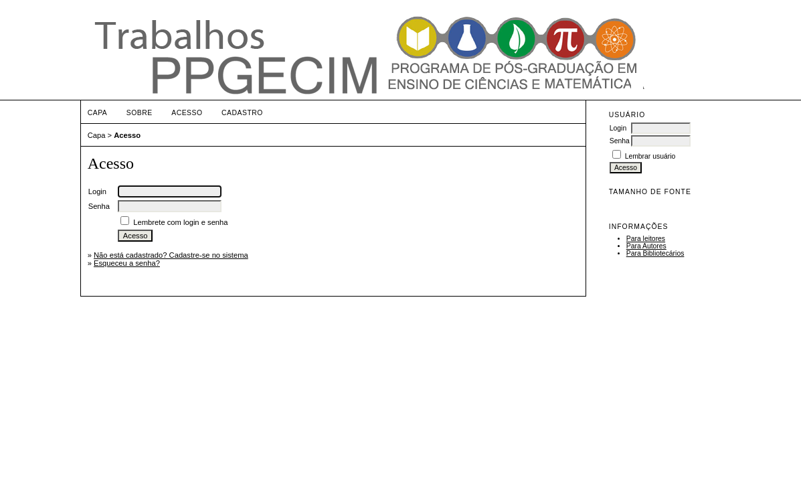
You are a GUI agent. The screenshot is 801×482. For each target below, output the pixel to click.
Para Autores (646, 246)
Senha (620, 141)
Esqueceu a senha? (127, 263)
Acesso (186, 112)
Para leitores (645, 238)
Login (618, 128)
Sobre (139, 112)
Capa (98, 112)
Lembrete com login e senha (180, 222)
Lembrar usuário (650, 156)
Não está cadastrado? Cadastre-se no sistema (171, 255)
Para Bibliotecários (655, 253)
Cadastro (242, 112)
